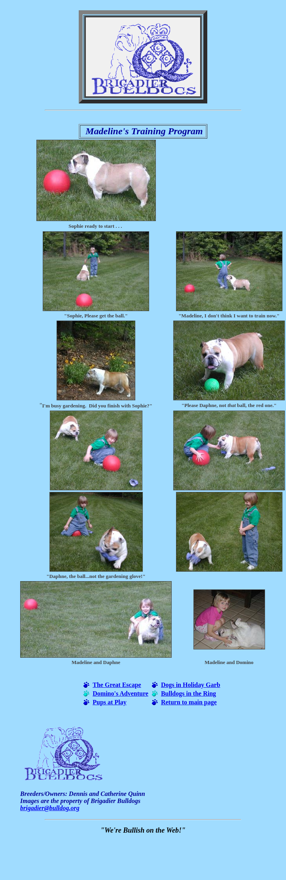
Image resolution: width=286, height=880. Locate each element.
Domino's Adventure (120, 693)
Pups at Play (109, 702)
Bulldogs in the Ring (188, 693)
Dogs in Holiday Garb (190, 684)
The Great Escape (117, 684)
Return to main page (189, 702)
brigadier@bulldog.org (50, 808)
